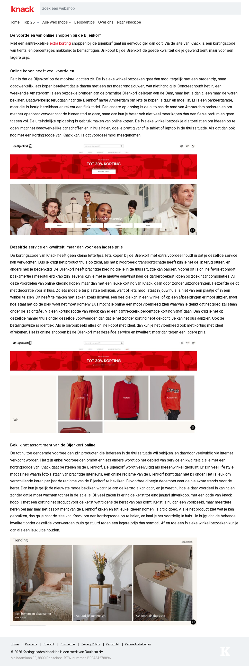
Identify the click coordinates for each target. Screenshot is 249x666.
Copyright (112, 644)
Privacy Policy (90, 644)
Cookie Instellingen (138, 644)
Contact (49, 644)
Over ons (106, 22)
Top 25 (31, 22)
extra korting (60, 43)
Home (14, 22)
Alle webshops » (56, 22)
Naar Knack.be (129, 22)
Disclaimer (68, 644)
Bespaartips (84, 22)
